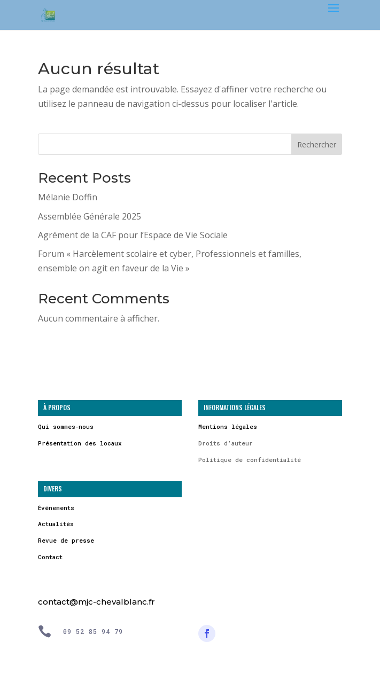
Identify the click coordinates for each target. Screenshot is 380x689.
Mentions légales (227, 426)
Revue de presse (66, 540)
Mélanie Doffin (67, 197)
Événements (56, 508)
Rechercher (316, 144)
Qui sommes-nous (66, 426)
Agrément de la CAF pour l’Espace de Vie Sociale (133, 235)
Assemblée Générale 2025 (89, 216)
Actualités (56, 524)
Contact (50, 557)
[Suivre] (206, 633)
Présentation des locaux (80, 443)
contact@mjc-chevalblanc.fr (96, 602)
